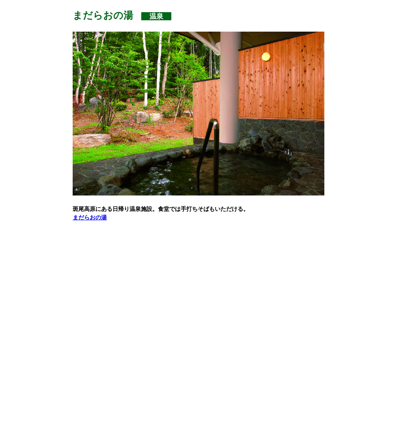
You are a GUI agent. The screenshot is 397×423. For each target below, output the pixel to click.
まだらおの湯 (90, 217)
